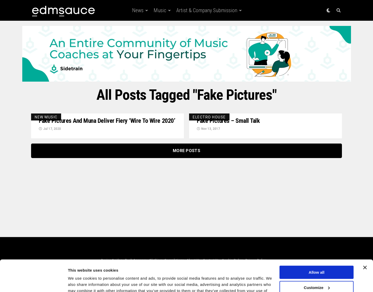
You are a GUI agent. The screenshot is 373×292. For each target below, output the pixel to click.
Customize (317, 258)
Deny (316, 273)
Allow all (317, 243)
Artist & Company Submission (206, 10)
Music (160, 10)
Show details (80, 282)
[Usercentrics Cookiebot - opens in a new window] (33, 282)
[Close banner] (365, 238)
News (138, 10)
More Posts (186, 150)
